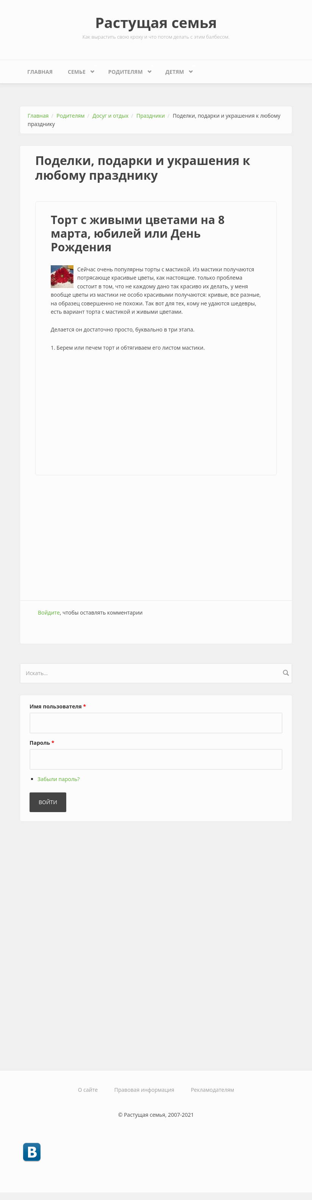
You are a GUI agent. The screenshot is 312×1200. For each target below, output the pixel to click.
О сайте (88, 1089)
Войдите (49, 612)
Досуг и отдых (110, 115)
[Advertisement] (156, 414)
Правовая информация (144, 1089)
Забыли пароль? (58, 779)
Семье (78, 69)
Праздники (150, 115)
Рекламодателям (212, 1089)
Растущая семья (156, 22)
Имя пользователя (58, 706)
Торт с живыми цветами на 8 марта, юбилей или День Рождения (138, 233)
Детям (176, 69)
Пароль (42, 742)
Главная (40, 71)
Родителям (127, 69)
